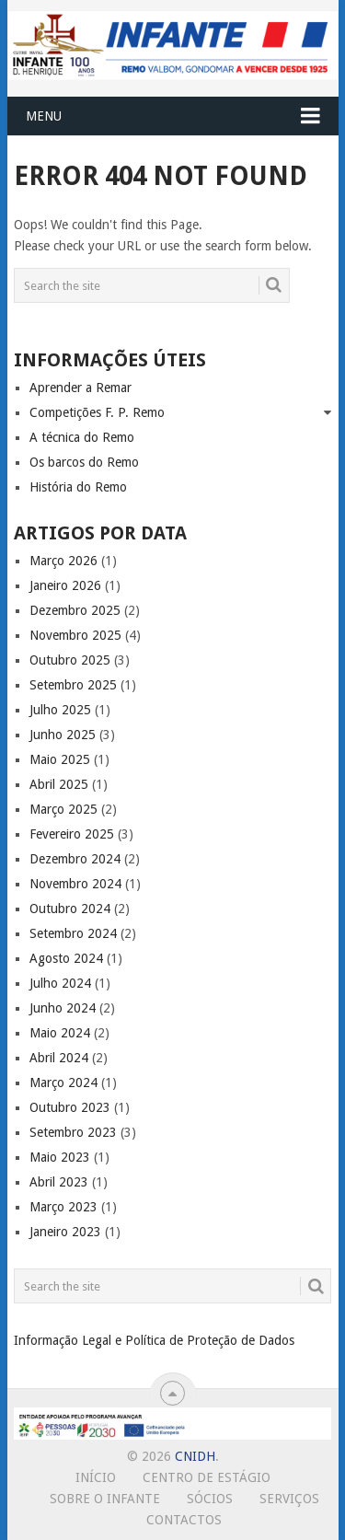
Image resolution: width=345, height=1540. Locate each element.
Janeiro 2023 (65, 1231)
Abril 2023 (58, 1182)
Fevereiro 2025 (71, 834)
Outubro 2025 (69, 660)
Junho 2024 (62, 1008)
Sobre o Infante (105, 1498)
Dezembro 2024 (75, 858)
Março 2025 (63, 809)
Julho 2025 (60, 709)
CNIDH (195, 1456)
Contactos (184, 1519)
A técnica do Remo (81, 437)
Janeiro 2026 (65, 585)
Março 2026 (63, 560)
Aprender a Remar (80, 387)
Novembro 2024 (75, 883)
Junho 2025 (62, 734)
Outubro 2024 (69, 908)
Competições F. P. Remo (97, 412)
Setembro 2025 (73, 684)
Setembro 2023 (73, 1132)
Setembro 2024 (73, 933)
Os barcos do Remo (84, 462)
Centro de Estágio (206, 1477)
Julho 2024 (60, 983)
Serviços (289, 1498)
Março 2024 (63, 1082)
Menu (44, 116)
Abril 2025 (58, 784)
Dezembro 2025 (75, 610)
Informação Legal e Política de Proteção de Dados (154, 1340)
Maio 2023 (59, 1157)
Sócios (210, 1498)
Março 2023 (63, 1206)
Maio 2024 (59, 1032)
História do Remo (78, 487)
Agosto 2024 (66, 958)
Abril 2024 (58, 1057)
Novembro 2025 (75, 635)
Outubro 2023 (69, 1107)
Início (95, 1477)
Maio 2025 (59, 759)
